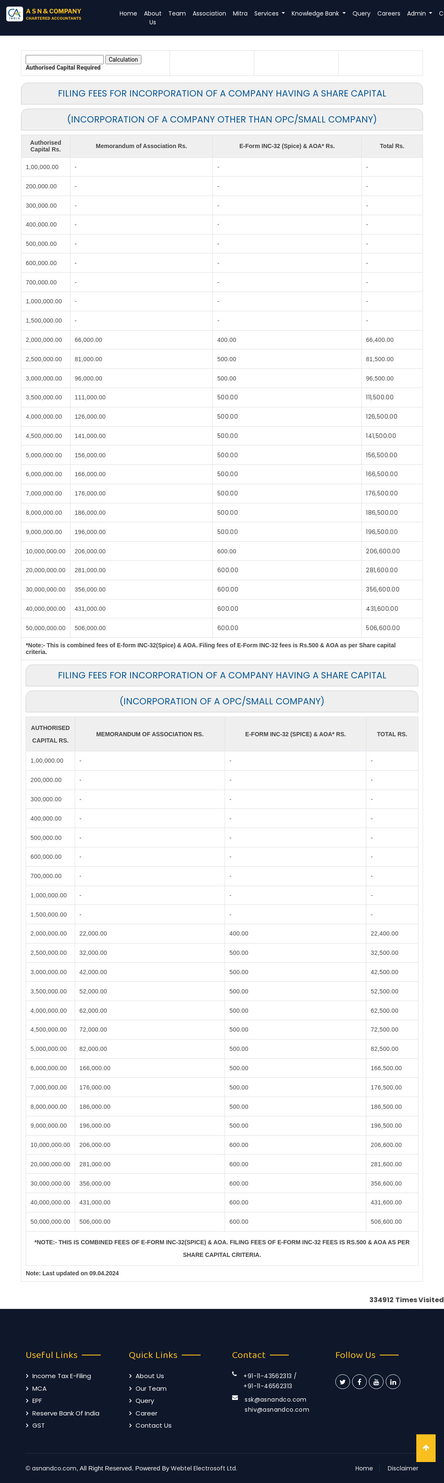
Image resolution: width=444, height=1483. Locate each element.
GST (38, 1425)
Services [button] (267, 13)
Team (177, 13)
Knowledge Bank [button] (316, 13)
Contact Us (154, 1425)
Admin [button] (417, 13)
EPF (37, 1400)
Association (209, 13)
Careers (388, 13)
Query (362, 13)
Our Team (151, 1388)
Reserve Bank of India (65, 1413)
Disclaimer (403, 1468)
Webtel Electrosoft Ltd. (204, 1468)
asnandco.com (54, 1468)
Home (128, 13)
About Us (153, 17)
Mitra (240, 13)
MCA (39, 1388)
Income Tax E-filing (61, 1375)
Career (146, 1413)
